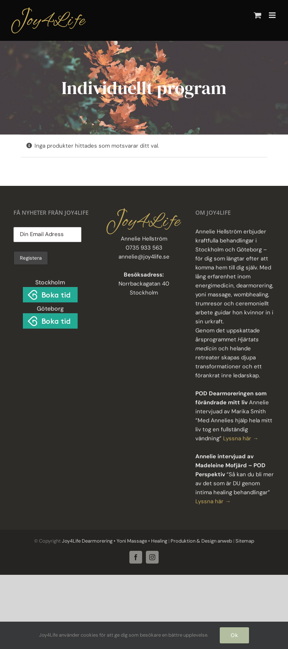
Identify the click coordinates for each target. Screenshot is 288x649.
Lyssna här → (240, 438)
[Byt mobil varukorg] (257, 15)
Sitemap (244, 541)
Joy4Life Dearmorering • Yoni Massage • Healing (114, 541)
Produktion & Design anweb (201, 541)
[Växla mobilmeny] (273, 15)
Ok (234, 635)
